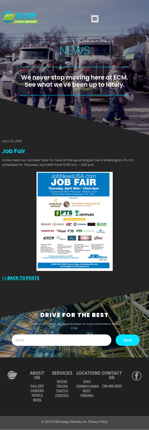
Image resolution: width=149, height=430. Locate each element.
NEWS (37, 400)
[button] (95, 18)
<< (4, 278)
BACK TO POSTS (23, 278)
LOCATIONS (88, 373)
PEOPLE (37, 395)
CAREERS (37, 391)
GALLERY (37, 386)
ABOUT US (37, 375)
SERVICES (62, 373)
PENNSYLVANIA (87, 386)
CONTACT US (112, 375)
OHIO (87, 382)
